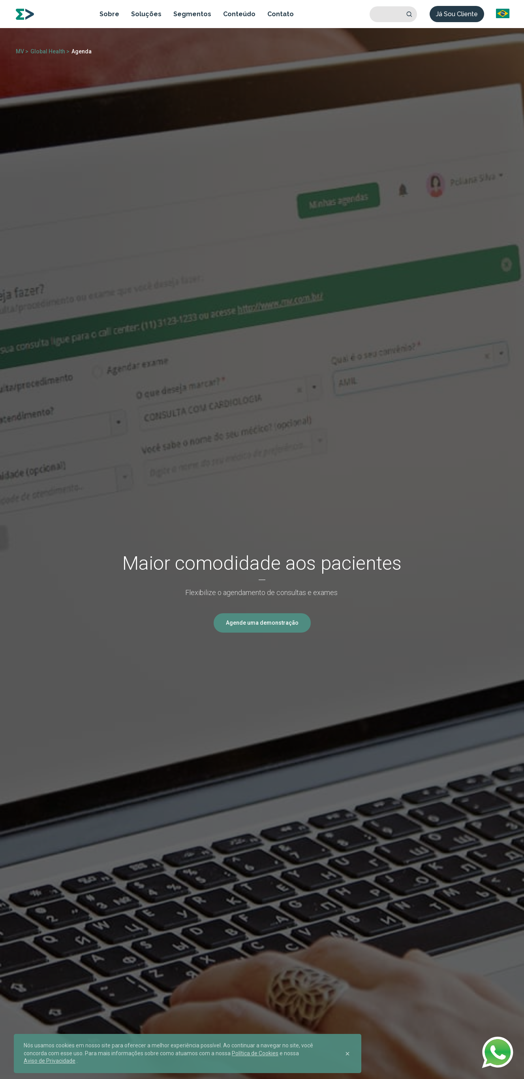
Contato (280, 14)
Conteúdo (239, 14)
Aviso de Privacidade (49, 1061)
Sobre (109, 14)
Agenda (81, 51)
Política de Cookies (255, 1053)
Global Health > (49, 51)
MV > (22, 51)
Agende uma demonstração (262, 623)
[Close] (347, 1054)
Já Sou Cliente (457, 14)
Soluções (146, 14)
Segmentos (192, 14)
